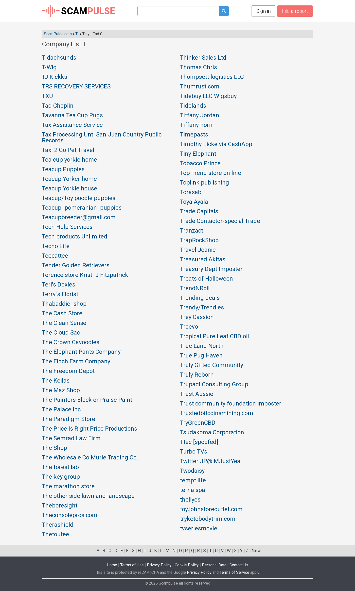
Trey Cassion (197, 317)
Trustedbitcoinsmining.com (216, 413)
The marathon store (68, 486)
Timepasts (194, 135)
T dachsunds (59, 58)
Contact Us (239, 565)
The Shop (54, 448)
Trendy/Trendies (202, 307)
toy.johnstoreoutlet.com (211, 509)
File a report (295, 11)
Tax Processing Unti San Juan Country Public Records (101, 138)
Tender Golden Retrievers (75, 265)
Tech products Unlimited (74, 237)
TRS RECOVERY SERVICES (76, 87)
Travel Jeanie (198, 250)
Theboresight (59, 506)
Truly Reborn (197, 375)
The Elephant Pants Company (81, 352)
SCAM (78, 11)
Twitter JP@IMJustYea (210, 461)
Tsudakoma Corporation (212, 432)
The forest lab (60, 467)
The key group (61, 477)
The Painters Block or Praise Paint (87, 400)
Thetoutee (55, 534)
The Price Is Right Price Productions (89, 429)
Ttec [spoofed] (199, 442)
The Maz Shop (61, 390)
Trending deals (200, 298)
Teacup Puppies (63, 169)
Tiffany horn (196, 125)
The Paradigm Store (68, 419)
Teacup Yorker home (69, 179)
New (256, 550)
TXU (47, 96)
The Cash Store (62, 313)
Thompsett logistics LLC (212, 77)
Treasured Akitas (202, 259)
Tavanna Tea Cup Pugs (72, 115)
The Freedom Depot (68, 371)
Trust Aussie (196, 394)
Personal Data (214, 565)
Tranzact (191, 231)
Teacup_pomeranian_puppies (82, 208)
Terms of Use (132, 565)
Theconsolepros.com (69, 515)
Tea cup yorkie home (69, 160)
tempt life (193, 480)
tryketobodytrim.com (207, 519)
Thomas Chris (198, 67)
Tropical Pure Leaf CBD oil (214, 336)
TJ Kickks (54, 77)
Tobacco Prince (200, 163)
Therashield (57, 525)
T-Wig (49, 67)
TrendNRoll (195, 288)
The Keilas (56, 381)
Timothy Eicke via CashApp (216, 144)
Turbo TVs (193, 452)
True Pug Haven (201, 356)
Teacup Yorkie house (69, 189)
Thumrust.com (199, 87)
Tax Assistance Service (72, 125)
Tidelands (193, 106)
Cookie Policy (187, 565)
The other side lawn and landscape (88, 496)
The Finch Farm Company (76, 361)
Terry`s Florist (60, 294)
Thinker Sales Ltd (203, 58)
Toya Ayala (194, 202)
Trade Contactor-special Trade (220, 221)
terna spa (192, 490)
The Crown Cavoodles (70, 342)
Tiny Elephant (198, 154)
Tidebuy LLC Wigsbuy (208, 96)
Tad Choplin (57, 106)
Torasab (190, 192)
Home (112, 565)
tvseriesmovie (198, 528)
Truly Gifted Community (211, 365)
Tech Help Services (67, 227)
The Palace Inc (61, 409)
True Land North (202, 346)
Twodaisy (192, 471)
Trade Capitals (199, 211)
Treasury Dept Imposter (211, 269)
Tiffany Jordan (199, 115)
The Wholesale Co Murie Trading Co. (90, 458)
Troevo (189, 327)
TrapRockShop (199, 240)
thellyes (190, 500)
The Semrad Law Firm (71, 438)
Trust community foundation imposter (230, 404)
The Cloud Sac (61, 333)
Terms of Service (234, 572)
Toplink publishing (204, 183)
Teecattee (55, 256)
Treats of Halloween (206, 279)
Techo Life (56, 246)
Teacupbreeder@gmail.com (79, 217)
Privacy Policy (159, 565)
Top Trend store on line (210, 173)
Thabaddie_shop (64, 304)
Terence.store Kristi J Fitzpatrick (85, 275)
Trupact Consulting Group (214, 384)
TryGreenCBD (197, 423)
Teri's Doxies (58, 285)
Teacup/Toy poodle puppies (78, 198)
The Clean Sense (64, 323)
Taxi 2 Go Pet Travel (68, 150)
